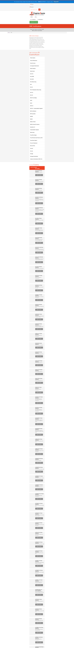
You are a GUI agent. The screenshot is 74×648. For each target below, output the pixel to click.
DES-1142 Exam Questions (13, 468)
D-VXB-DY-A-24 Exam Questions (14, 403)
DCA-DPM (30, 49)
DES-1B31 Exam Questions (13, 490)
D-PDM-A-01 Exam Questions (13, 250)
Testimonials (54, 8)
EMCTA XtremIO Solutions (33, 71)
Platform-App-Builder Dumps (58, 636)
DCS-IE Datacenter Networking (14, 56)
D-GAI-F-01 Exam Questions (13, 185)
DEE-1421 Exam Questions (13, 461)
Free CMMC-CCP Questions (29, 598)
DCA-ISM (50, 49)
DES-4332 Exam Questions (13, 508)
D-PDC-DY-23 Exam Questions (13, 239)
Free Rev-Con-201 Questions (29, 594)
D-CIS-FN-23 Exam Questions (13, 126)
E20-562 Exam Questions (12, 566)
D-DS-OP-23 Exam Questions (13, 170)
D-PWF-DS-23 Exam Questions (13, 345)
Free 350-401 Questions (59, 596)
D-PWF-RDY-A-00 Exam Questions (14, 359)
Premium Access (62, 8)
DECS (49, 60)
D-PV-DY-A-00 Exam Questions (13, 323)
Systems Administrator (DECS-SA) (55, 86)
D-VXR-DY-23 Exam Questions (13, 414)
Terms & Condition (28, 646)
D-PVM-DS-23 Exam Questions (13, 330)
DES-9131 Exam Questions (13, 537)
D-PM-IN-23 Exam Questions (13, 286)
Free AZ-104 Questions (44, 596)
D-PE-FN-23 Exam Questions (13, 268)
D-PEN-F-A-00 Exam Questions (13, 279)
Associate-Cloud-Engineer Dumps (29, 638)
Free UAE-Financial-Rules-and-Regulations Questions (59, 606)
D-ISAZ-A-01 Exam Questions (13, 192)
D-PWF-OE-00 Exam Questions (13, 352)
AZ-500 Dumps (15, 638)
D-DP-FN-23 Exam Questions (13, 159)
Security (30, 82)
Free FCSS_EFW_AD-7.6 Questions (59, 604)
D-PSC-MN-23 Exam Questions (13, 305)
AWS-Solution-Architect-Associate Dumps (15, 636)
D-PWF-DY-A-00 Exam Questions (14, 348)
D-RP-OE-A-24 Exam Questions (13, 366)
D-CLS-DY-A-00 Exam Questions (14, 130)
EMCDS (30, 67)
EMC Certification (52, 64)
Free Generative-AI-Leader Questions (44, 604)
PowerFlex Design (52, 75)
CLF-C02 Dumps (29, 640)
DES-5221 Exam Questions (13, 519)
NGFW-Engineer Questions (58, 602)
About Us (13, 646)
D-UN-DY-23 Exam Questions (13, 385)
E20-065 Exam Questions (12, 541)
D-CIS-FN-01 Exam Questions (13, 123)
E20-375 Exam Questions (12, 552)
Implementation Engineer (13, 75)
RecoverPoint (11, 82)
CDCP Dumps (59, 640)
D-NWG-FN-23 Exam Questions (13, 214)
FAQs (17, 646)
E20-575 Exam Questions (12, 574)
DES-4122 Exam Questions (13, 501)
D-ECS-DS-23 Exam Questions (13, 174)
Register (54, 4)
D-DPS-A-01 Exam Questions (13, 163)
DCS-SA (30, 56)
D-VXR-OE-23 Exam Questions (13, 421)
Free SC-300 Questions (30, 602)
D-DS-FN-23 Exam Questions (13, 166)
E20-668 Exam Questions (12, 581)
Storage (10, 86)
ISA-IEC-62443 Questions (15, 604)
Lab (41, 8)
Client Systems (11, 42)
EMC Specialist (11, 67)
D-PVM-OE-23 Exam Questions (13, 337)
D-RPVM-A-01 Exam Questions (13, 370)
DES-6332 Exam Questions (13, 530)
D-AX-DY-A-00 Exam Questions (13, 112)
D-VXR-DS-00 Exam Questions (13, 406)
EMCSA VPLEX (11, 71)
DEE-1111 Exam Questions (13, 457)
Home (37, 8)
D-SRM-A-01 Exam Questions (13, 381)
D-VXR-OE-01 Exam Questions (13, 417)
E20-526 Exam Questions (12, 559)
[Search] (47, 4)
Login (59, 4)
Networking (31, 75)
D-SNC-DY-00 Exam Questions (13, 377)
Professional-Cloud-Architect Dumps (30, 636)
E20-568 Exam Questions (12, 570)
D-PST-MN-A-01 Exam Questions (14, 312)
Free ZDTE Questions (58, 594)
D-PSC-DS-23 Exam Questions (13, 294)
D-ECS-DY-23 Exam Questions (13, 177)
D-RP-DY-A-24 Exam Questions (13, 363)
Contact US (34, 646)
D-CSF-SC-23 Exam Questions (13, 145)
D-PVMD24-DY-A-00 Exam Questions (15, 341)
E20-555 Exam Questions (12, 563)
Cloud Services (51, 42)
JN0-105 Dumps (44, 640)
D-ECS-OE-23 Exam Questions (13, 181)
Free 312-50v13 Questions (29, 600)
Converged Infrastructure (13, 45)
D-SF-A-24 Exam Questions (13, 374)
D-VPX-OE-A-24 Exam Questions (14, 399)
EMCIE (50, 67)
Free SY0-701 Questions (15, 594)
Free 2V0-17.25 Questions (15, 598)
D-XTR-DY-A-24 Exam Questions (14, 428)
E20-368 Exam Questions (12, 548)
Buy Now (62, 105)
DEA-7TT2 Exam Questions (13, 454)
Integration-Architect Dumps (15, 640)
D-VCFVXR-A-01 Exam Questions (14, 392)
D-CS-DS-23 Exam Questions (13, 137)
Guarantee (21, 646)
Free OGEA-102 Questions (44, 602)
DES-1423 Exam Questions (13, 479)
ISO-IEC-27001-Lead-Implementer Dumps (59, 638)
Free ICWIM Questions (44, 600)
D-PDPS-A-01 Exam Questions (13, 257)
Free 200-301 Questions (30, 596)
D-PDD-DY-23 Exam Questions (13, 243)
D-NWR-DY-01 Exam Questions (13, 217)
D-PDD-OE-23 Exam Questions (13, 246)
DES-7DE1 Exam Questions (13, 534)
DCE (29, 53)
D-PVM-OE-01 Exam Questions (13, 334)
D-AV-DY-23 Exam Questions (13, 105)
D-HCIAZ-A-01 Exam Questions (13, 188)
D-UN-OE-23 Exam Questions (13, 388)
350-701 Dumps (44, 638)
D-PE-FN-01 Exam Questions (13, 265)
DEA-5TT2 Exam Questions (13, 450)
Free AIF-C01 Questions (44, 598)
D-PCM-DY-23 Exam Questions (13, 228)
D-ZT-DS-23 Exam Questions (13, 439)
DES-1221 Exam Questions (13, 472)
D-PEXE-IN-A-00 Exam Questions (14, 283)
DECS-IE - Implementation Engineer (35, 64)
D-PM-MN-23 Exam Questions (13, 290)
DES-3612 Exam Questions (13, 497)
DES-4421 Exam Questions (13, 512)
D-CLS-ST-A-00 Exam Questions (14, 134)
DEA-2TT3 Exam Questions (13, 443)
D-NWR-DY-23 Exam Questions (13, 221)
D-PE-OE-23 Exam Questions (13, 272)
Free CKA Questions (59, 600)
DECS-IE (10, 64)
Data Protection (31, 45)
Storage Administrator (32, 86)
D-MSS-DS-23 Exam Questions (13, 206)
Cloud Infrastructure (32, 42)
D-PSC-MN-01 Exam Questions (13, 301)
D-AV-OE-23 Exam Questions (13, 108)
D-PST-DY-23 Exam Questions (13, 308)
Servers (50, 82)
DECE (30, 60)
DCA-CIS (10, 49)
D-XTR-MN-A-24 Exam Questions (14, 432)
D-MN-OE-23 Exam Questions (13, 203)
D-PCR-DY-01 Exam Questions (13, 232)
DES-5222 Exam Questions (13, 523)
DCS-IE (50, 53)
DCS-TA (50, 56)
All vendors (47, 8)
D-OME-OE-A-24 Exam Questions (14, 225)
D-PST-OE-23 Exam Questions (13, 319)
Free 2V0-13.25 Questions (44, 594)
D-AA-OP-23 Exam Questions (13, 101)
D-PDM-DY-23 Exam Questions (13, 254)
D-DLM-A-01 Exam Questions (13, 148)
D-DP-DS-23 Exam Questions (13, 152)
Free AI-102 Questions (15, 600)
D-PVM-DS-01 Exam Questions (13, 326)
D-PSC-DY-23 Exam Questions (13, 297)
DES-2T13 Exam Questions (13, 494)
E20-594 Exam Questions (12, 577)
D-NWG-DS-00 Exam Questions (13, 210)
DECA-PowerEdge (12, 60)
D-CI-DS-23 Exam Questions (13, 119)
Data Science (51, 45)
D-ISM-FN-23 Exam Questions (13, 199)
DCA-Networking (12, 53)
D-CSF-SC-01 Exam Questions (13, 141)
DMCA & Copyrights (41, 646)
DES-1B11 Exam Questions (13, 486)
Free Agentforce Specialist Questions (30, 604)
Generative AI (51, 71)
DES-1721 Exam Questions (13, 483)
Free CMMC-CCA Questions (58, 598)
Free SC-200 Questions (15, 602)
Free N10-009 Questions (15, 596)
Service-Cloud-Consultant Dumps (44, 636)
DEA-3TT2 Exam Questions (13, 446)
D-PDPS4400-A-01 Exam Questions (14, 261)
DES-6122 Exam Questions (13, 526)
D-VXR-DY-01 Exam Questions (13, 410)
